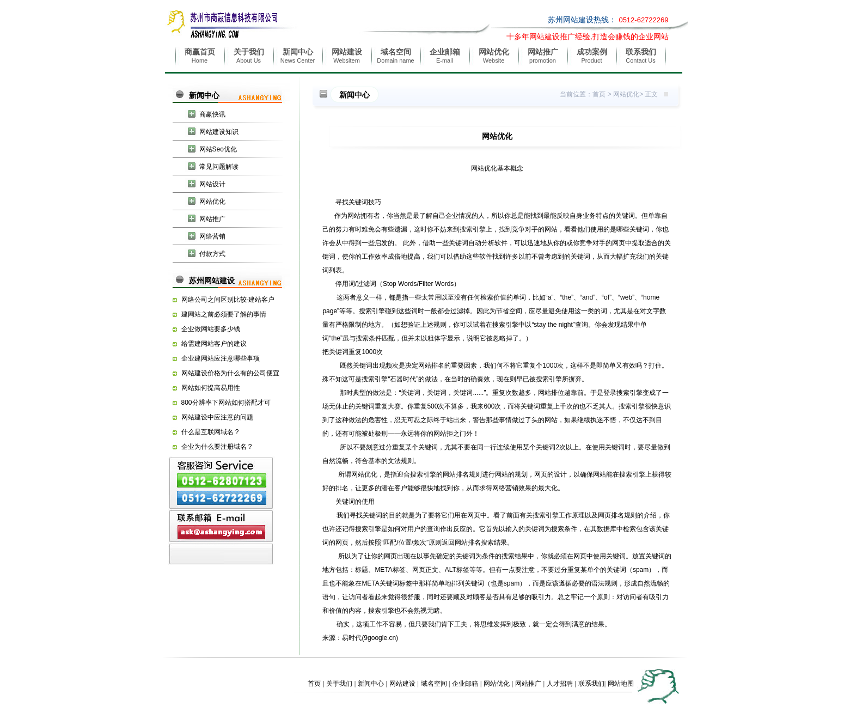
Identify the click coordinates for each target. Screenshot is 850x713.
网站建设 (402, 683)
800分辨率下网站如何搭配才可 (226, 402)
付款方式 (212, 254)
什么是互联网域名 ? (210, 432)
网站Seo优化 (218, 149)
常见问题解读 (219, 166)
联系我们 (591, 683)
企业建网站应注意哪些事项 (220, 358)
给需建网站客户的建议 (214, 344)
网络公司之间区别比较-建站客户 (228, 299)
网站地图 (621, 683)
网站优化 (212, 201)
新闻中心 (204, 95)
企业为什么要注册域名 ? (216, 446)
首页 (599, 94)
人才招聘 (560, 683)
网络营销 (212, 236)
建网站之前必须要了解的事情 (223, 314)
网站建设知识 (219, 132)
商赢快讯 (212, 114)
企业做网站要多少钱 (210, 329)
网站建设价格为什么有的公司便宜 (230, 373)
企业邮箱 (465, 683)
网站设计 (212, 184)
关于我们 (339, 683)
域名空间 (434, 683)
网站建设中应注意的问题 (217, 417)
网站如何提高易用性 (210, 388)
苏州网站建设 (212, 280)
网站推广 (212, 219)
